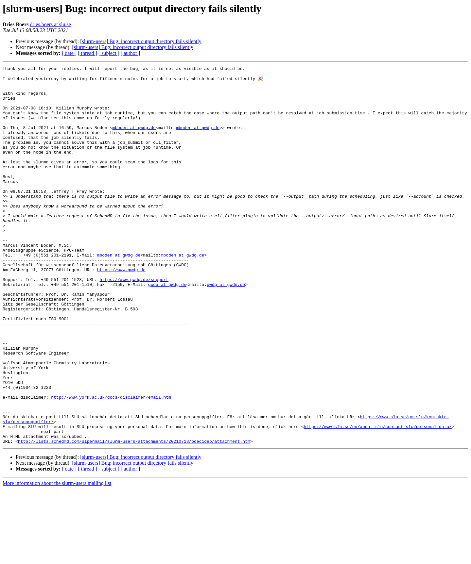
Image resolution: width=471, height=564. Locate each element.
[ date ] (69, 53)
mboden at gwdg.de (134, 140)
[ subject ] (108, 53)
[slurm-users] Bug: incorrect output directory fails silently (140, 41)
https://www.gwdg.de (121, 310)
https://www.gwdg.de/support (133, 322)
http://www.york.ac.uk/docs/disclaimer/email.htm (111, 463)
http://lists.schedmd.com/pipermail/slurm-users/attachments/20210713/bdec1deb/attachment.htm (134, 516)
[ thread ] (87, 53)
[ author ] (130, 53)
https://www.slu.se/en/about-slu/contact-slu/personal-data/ (377, 499)
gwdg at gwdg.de (167, 328)
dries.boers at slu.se (50, 24)
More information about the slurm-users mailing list (57, 558)
